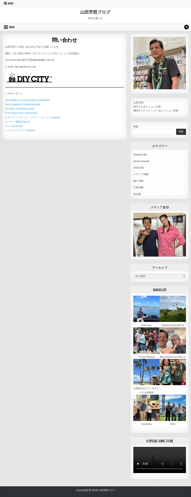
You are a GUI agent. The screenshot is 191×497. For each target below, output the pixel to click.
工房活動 (138, 187)
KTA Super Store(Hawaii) (21, 112)
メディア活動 (141, 174)
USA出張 (138, 167)
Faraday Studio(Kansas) (20, 108)
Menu (10, 3)
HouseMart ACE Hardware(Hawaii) (27, 100)
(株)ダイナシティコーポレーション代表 (155, 110)
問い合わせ (64, 39)
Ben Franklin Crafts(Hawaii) (22, 104)
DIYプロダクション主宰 (147, 106)
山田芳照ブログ (95, 12)
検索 (135, 126)
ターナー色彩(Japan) (17, 121)
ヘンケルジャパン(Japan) (20, 130)
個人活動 (138, 180)
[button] (179, 219)
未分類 (137, 194)
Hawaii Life (140, 154)
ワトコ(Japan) (13, 125)
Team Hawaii (141, 161)
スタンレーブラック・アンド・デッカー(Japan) (32, 117)
